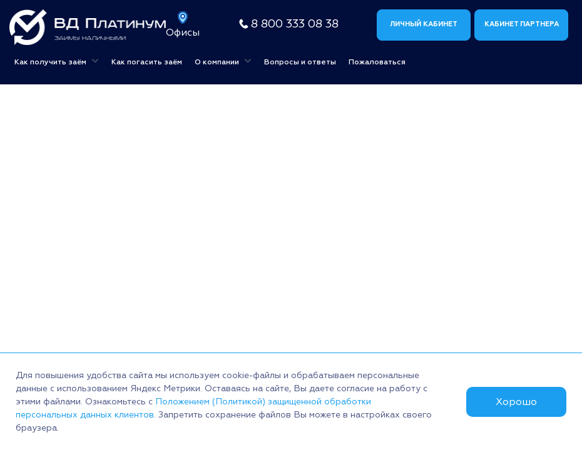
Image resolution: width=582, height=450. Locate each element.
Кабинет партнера (521, 24)
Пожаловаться (377, 62)
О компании (223, 60)
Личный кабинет (423, 24)
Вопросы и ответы (300, 62)
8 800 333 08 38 (295, 24)
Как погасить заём (146, 62)
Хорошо (516, 402)
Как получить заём (56, 60)
